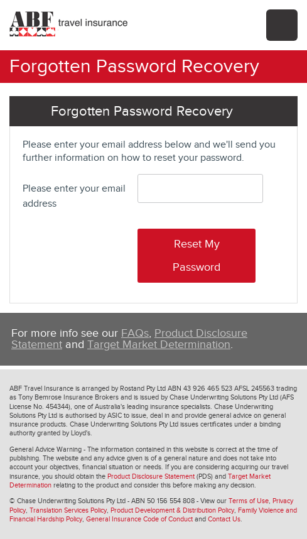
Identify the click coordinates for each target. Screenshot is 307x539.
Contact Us (224, 519)
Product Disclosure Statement (151, 476)
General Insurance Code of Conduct (139, 519)
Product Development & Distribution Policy (172, 510)
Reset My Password (196, 255)
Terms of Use (249, 501)
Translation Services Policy (68, 510)
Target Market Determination (158, 344)
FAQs (135, 333)
